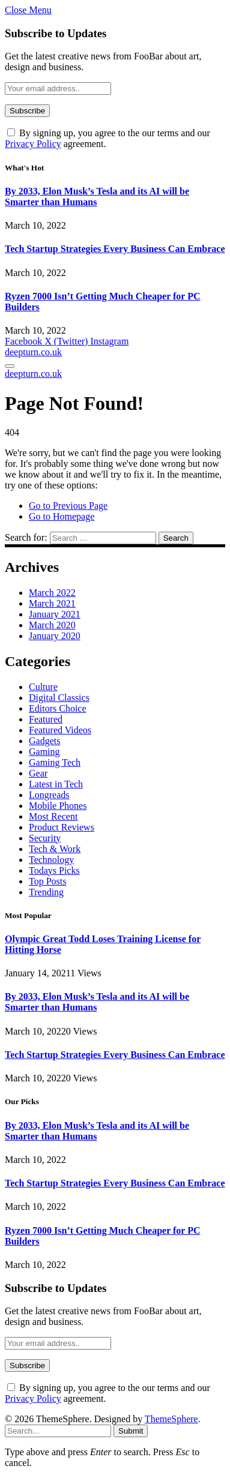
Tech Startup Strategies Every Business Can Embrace (115, 249)
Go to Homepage (61, 516)
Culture (43, 687)
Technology (51, 860)
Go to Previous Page (68, 505)
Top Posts (47, 881)
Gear (38, 773)
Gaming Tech (54, 762)
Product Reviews (61, 827)
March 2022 (52, 592)
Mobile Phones (57, 806)
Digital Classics (59, 697)
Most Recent (53, 816)
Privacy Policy (33, 144)
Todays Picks (54, 870)
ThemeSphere (171, 1419)
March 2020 (52, 625)
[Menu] (9, 366)
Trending (46, 892)
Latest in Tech (56, 784)
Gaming (44, 752)
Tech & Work (54, 849)
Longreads (49, 795)
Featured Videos (60, 730)
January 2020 (54, 636)
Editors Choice (57, 708)
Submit (130, 1430)
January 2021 (54, 614)
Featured (45, 719)
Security (45, 838)
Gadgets (44, 741)
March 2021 (52, 603)
